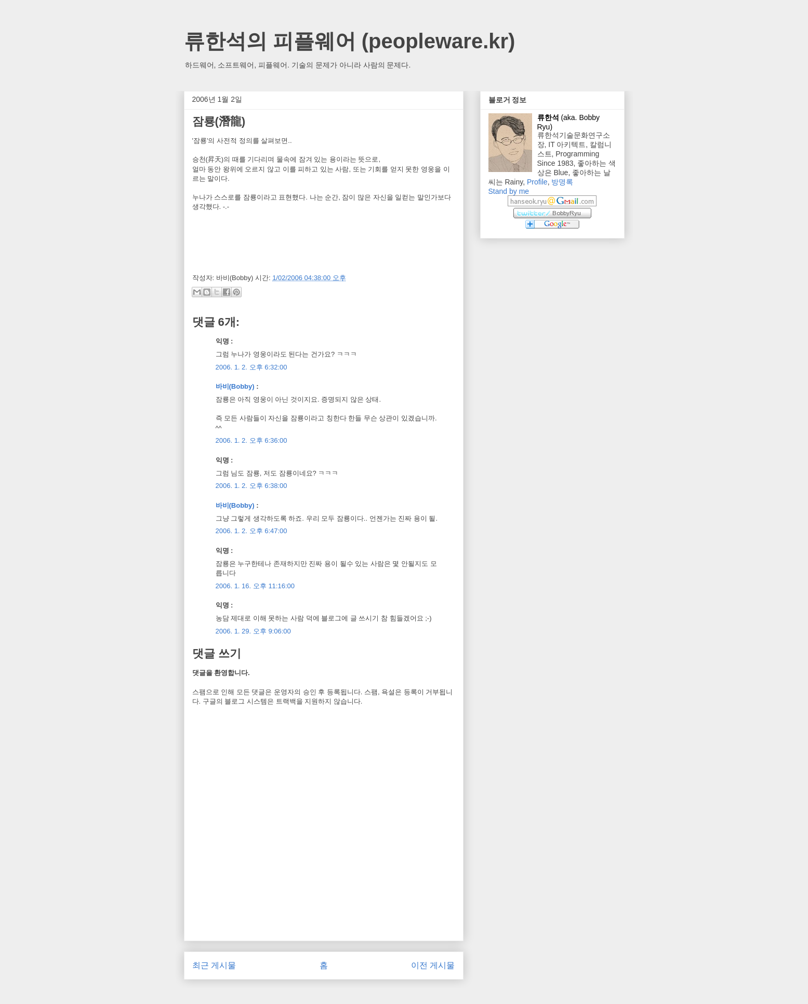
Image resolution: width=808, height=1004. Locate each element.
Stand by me (508, 191)
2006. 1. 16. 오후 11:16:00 (255, 586)
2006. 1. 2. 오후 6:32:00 (251, 367)
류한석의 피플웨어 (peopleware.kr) (349, 41)
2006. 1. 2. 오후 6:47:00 (251, 531)
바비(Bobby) (235, 386)
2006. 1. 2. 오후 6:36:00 (251, 440)
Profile (537, 182)
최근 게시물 (214, 965)
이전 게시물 (433, 965)
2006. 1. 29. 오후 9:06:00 (253, 631)
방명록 (562, 182)
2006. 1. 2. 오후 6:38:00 (251, 486)
